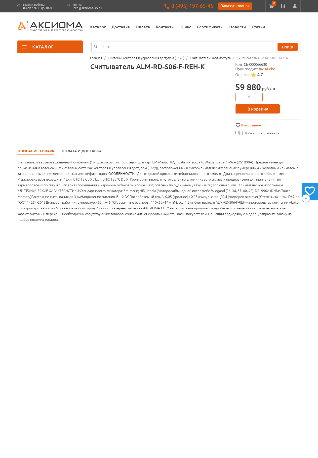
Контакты (165, 27)
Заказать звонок (235, 6)
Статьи (258, 27)
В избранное (251, 125)
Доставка (121, 27)
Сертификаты (210, 27)
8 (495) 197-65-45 (192, 6)
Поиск (287, 47)
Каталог (98, 27)
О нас (185, 27)
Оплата (143, 27)
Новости (237, 27)
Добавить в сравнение (257, 133)
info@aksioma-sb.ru (87, 8)
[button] (294, 6)
